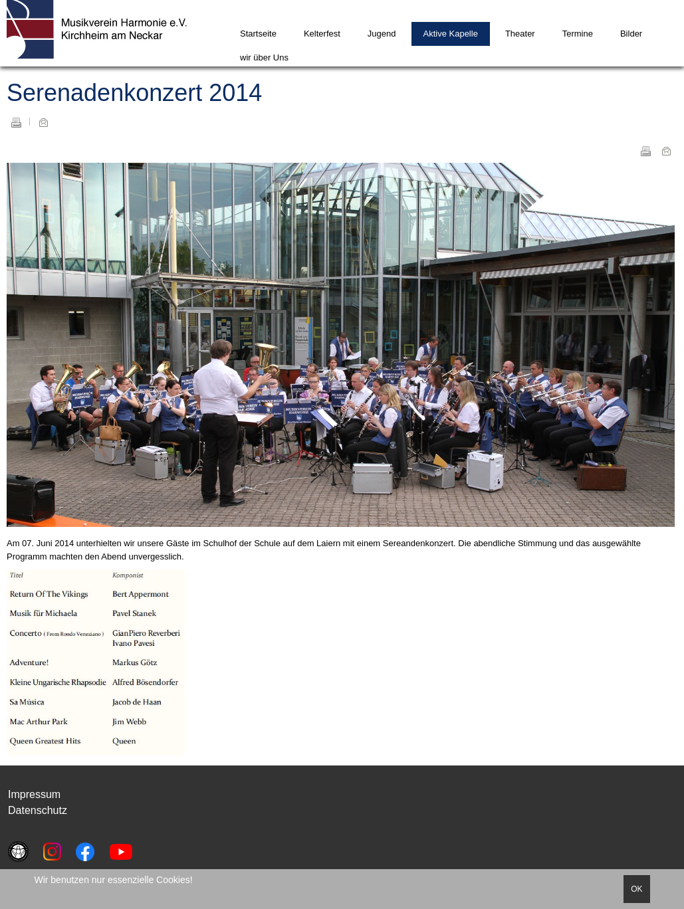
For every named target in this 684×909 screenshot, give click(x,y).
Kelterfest (322, 34)
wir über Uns (264, 57)
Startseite (258, 34)
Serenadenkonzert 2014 (134, 92)
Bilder (631, 34)
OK (636, 889)
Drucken (16, 122)
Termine (577, 34)
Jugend (382, 34)
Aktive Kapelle (450, 34)
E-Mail (43, 122)
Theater (520, 34)
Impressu (30, 794)
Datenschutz (37, 810)
